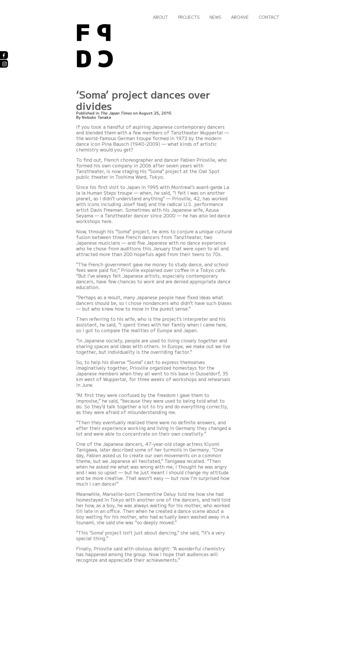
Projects (189, 17)
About (160, 17)
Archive (240, 17)
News (215, 17)
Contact (269, 17)
